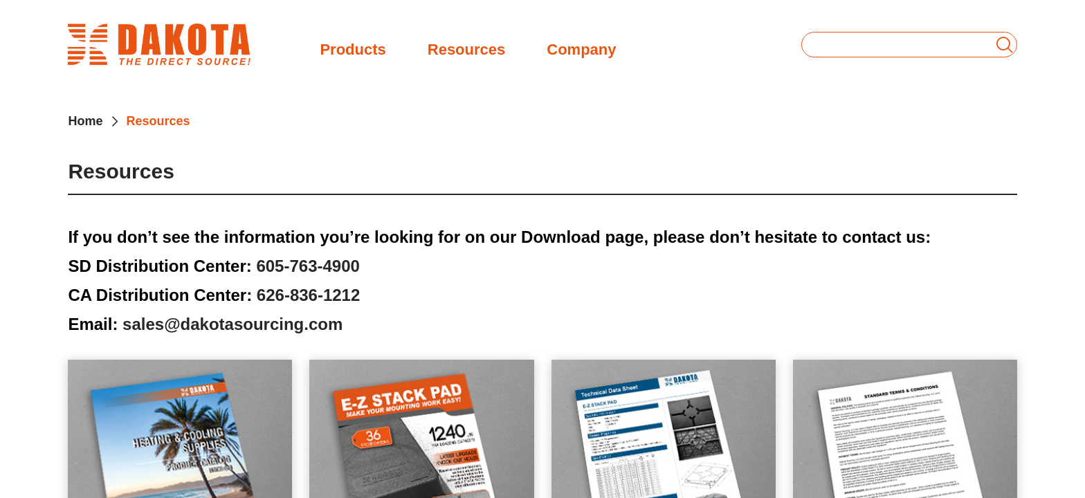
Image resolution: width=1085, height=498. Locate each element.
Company (581, 48)
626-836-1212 (308, 295)
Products (352, 48)
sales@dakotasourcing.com (232, 324)
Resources (467, 48)
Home (85, 121)
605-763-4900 (307, 266)
